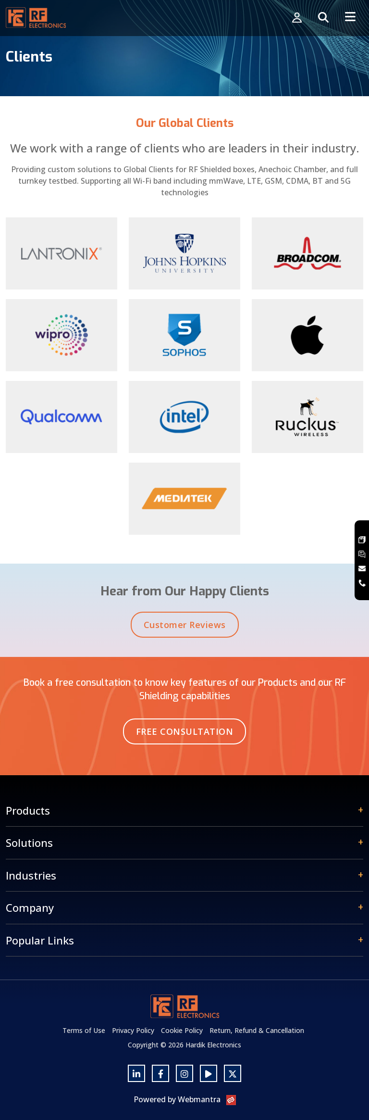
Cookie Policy (182, 1030)
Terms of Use (83, 1030)
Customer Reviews (185, 627)
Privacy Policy (133, 1030)
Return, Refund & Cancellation (256, 1030)
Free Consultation (185, 731)
